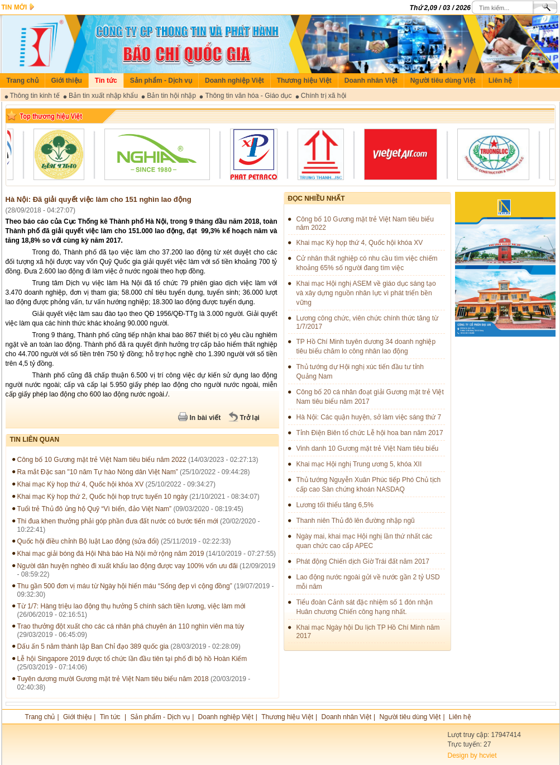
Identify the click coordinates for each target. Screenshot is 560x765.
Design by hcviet (472, 755)
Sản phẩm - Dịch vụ (161, 80)
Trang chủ (23, 80)
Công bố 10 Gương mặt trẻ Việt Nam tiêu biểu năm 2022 (101, 460)
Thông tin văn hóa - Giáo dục (248, 96)
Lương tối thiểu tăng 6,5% (335, 505)
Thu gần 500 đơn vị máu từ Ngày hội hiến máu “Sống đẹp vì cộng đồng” (124, 586)
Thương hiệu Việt (304, 80)
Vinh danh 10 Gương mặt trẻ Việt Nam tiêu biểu (367, 448)
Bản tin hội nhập (171, 96)
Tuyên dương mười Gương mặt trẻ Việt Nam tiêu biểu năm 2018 (113, 679)
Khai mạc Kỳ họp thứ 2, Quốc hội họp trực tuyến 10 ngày (102, 496)
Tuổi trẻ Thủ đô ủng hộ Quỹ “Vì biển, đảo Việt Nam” (94, 509)
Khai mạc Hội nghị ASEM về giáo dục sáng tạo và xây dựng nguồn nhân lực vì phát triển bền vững (366, 293)
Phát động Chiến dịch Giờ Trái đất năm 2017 (362, 561)
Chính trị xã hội (323, 96)
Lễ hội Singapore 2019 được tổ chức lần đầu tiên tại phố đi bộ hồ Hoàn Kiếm (132, 659)
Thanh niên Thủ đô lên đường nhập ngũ (355, 521)
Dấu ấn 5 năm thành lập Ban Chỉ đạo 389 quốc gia (93, 646)
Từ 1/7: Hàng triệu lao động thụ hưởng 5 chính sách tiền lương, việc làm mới (131, 606)
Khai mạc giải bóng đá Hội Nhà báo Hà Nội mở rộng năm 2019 (110, 554)
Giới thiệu (66, 80)
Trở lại (250, 418)
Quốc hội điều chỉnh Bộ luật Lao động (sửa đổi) (88, 541)
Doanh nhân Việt (371, 80)
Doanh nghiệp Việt (234, 80)
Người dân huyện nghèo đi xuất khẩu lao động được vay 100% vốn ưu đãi (127, 566)
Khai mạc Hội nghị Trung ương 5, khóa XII (359, 464)
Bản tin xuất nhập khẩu (103, 96)
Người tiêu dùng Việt (443, 80)
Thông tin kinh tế (35, 96)
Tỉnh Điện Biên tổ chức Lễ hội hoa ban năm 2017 (369, 433)
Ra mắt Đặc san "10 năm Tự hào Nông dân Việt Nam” (97, 472)
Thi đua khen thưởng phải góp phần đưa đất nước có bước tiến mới (119, 521)
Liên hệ (500, 80)
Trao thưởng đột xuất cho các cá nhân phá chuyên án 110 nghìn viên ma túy (131, 626)
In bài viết (205, 418)
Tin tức (106, 80)
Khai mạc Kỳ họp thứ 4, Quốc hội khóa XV (80, 484)
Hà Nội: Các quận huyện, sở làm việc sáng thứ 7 (369, 417)
